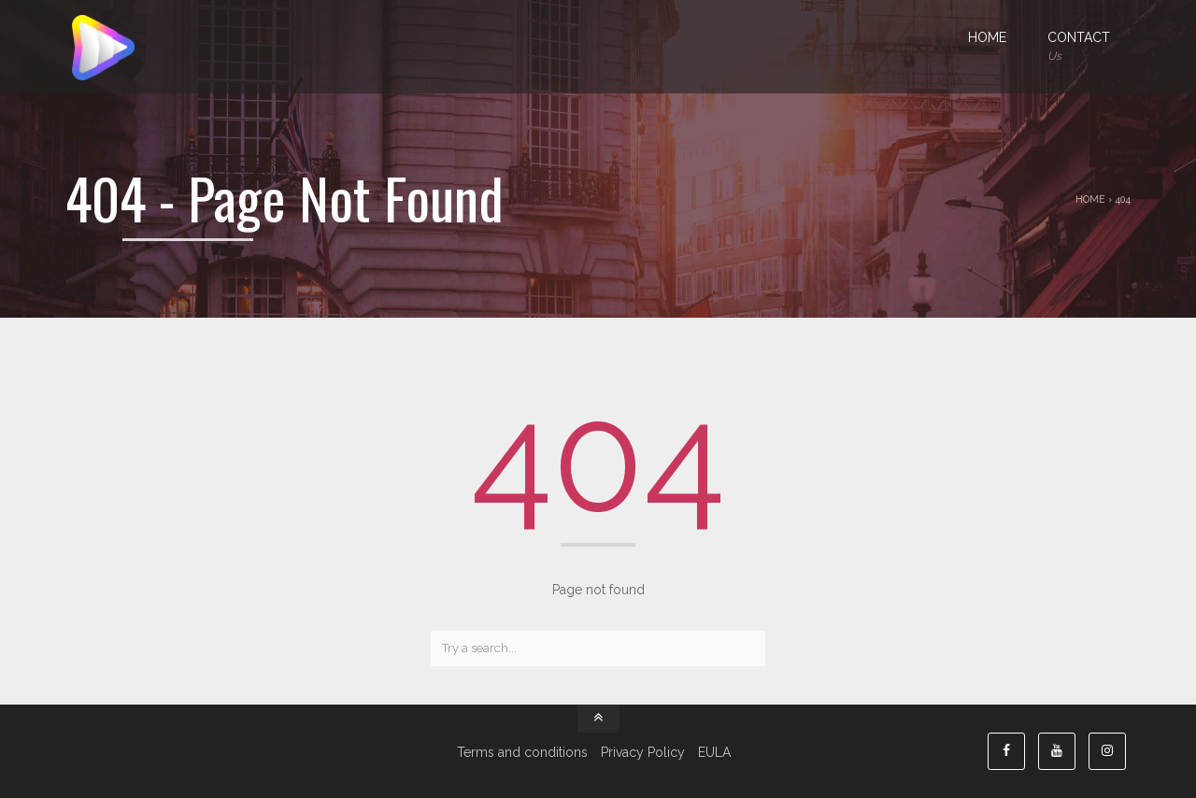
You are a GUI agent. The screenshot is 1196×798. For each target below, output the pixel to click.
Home (987, 37)
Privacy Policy (643, 752)
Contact (1078, 47)
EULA (714, 752)
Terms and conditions (522, 752)
